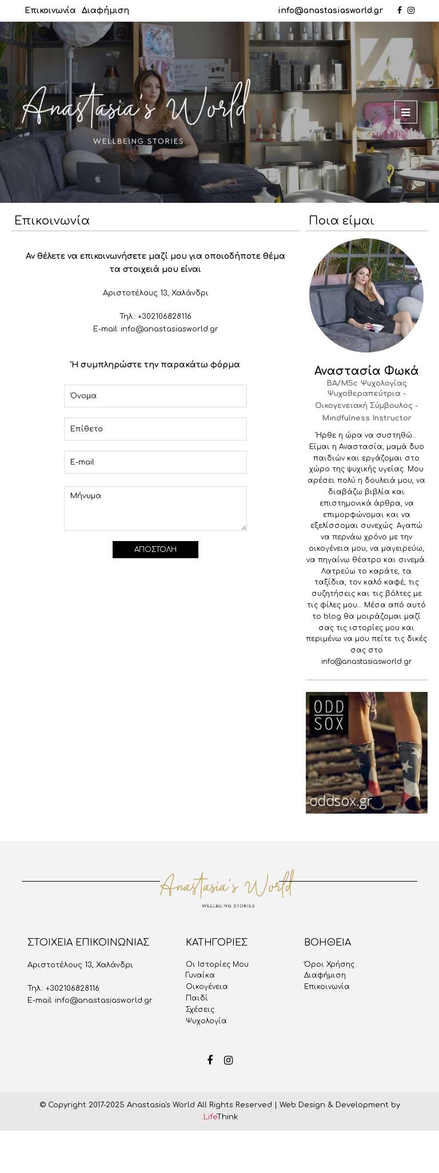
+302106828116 (164, 317)
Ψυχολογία (206, 1021)
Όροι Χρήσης (329, 964)
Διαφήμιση (105, 10)
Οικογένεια (207, 987)
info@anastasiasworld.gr (330, 10)
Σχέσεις (200, 1010)
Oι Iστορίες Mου (217, 964)
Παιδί (197, 998)
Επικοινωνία (50, 10)
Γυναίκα (200, 975)
